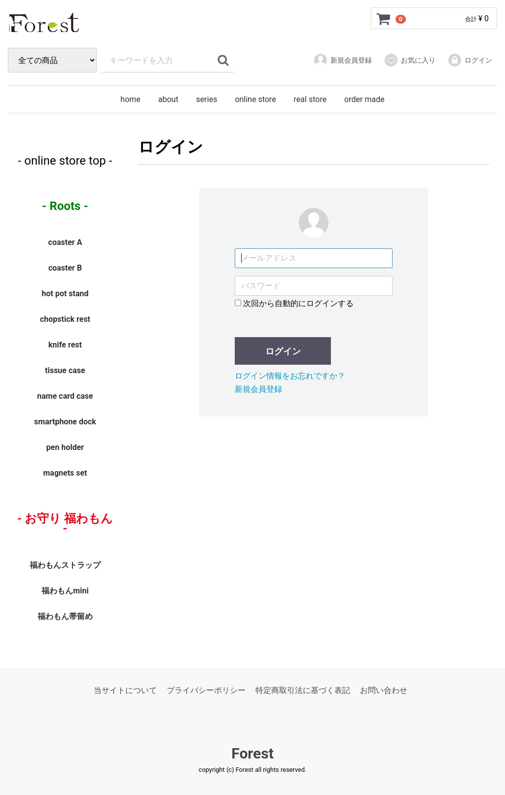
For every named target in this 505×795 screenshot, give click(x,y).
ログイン (469, 60)
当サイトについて (125, 690)
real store (310, 99)
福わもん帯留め (65, 616)
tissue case (65, 371)
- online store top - (65, 161)
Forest (252, 753)
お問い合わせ (383, 690)
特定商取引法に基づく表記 (302, 690)
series (206, 99)
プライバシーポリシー (206, 690)
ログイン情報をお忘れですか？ (290, 376)
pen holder (65, 447)
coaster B (65, 268)
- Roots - (65, 206)
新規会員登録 (342, 60)
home (130, 99)
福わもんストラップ (65, 565)
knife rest (65, 345)
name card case (65, 396)
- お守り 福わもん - (65, 524)
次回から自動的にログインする (294, 303)
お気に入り (409, 60)
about (168, 99)
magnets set (65, 473)
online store (255, 99)
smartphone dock (65, 422)
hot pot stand (65, 294)
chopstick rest (65, 319)
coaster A (65, 242)
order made (364, 99)
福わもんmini (64, 590)
